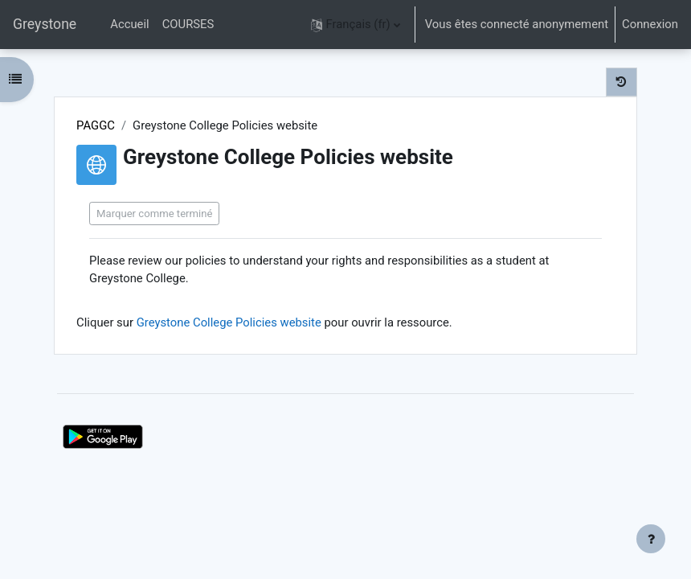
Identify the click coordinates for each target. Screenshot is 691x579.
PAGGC (95, 125)
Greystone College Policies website (229, 322)
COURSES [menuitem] (188, 24)
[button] (355, 24)
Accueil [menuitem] (129, 24)
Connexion (650, 24)
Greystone (44, 24)
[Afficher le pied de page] (650, 538)
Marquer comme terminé (154, 213)
